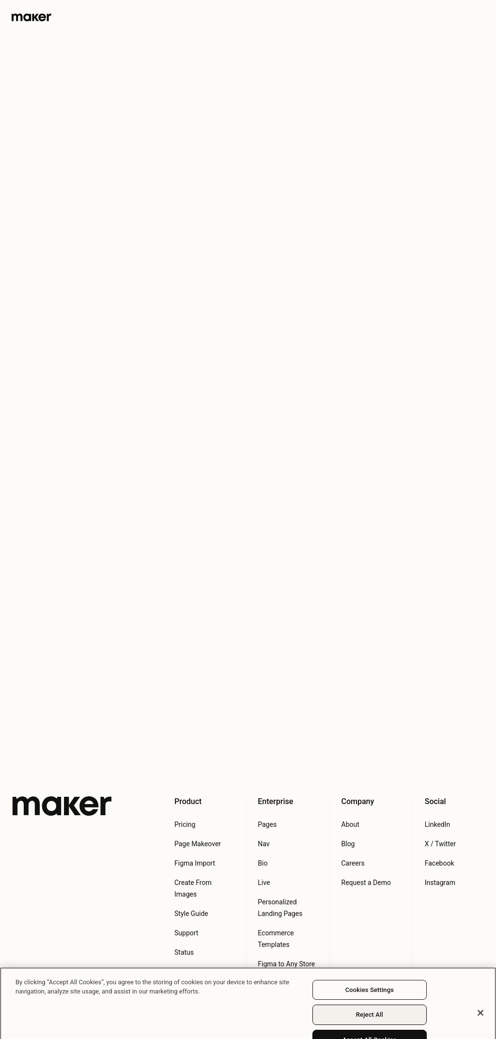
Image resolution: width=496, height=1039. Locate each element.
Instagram (440, 882)
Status (184, 952)
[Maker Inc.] (62, 806)
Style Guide (191, 913)
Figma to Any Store (286, 964)
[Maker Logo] (31, 17)
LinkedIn (437, 824)
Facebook (439, 863)
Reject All (369, 1019)
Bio (262, 863)
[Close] (480, 1017)
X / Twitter (440, 844)
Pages (267, 824)
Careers (353, 863)
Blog (348, 844)
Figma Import (194, 863)
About (350, 824)
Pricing (184, 824)
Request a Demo (366, 882)
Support (186, 933)
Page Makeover (197, 844)
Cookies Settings (369, 994)
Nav (263, 844)
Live (264, 882)
